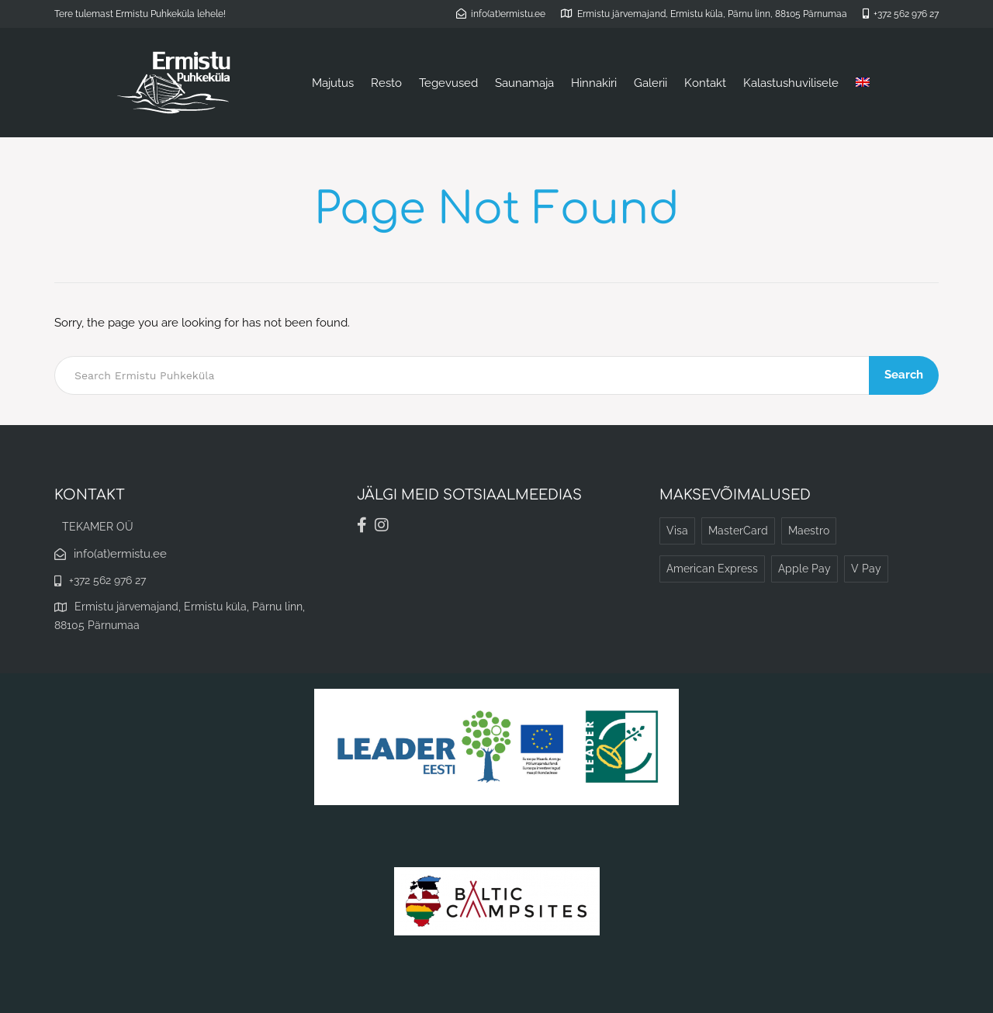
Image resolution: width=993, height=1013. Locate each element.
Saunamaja (524, 83)
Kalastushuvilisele (791, 83)
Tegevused (448, 83)
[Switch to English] (863, 83)
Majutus (333, 83)
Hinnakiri (594, 83)
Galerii (650, 83)
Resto (386, 83)
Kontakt (705, 83)
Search (903, 375)
